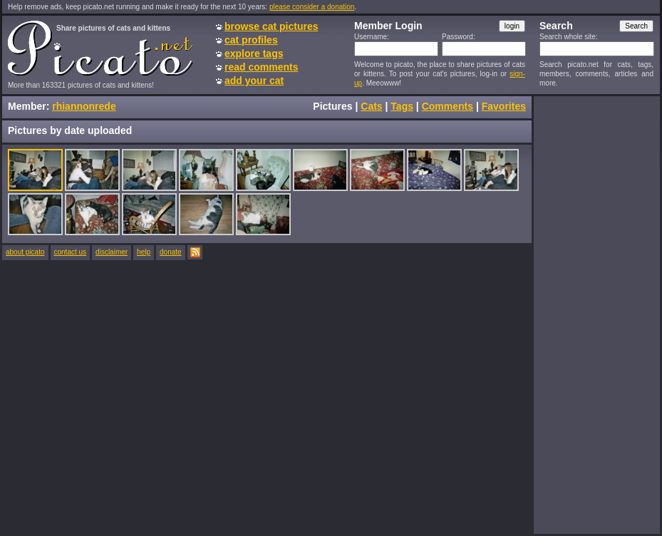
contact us (70, 252)
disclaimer (111, 252)
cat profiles (251, 40)
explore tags (253, 53)
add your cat (254, 80)
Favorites (504, 106)
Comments (447, 106)
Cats (371, 106)
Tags (402, 106)
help (143, 252)
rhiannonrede (83, 106)
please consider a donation (312, 7)
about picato (25, 252)
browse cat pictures (271, 26)
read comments (261, 67)
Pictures (332, 106)
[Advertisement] (596, 314)
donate (171, 252)
